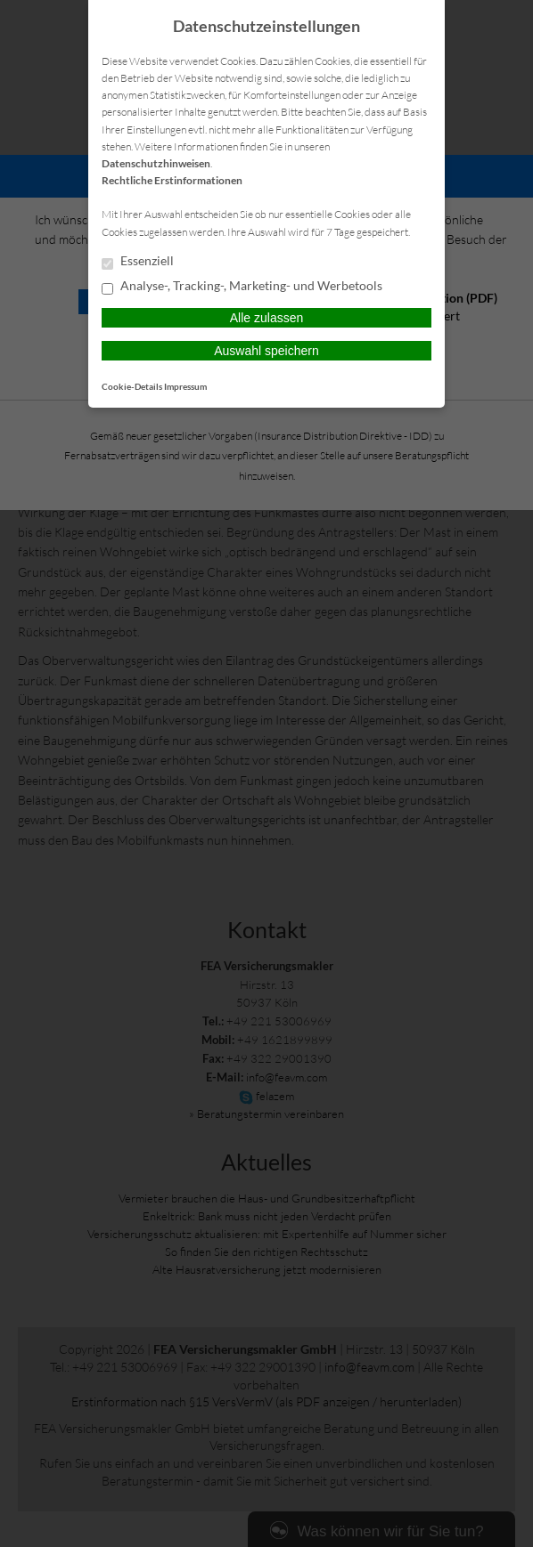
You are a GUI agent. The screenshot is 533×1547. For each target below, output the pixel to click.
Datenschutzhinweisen (156, 163)
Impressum (185, 386)
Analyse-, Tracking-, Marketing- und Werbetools (242, 287)
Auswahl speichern (266, 351)
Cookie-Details (132, 386)
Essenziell (138, 262)
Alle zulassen (267, 318)
